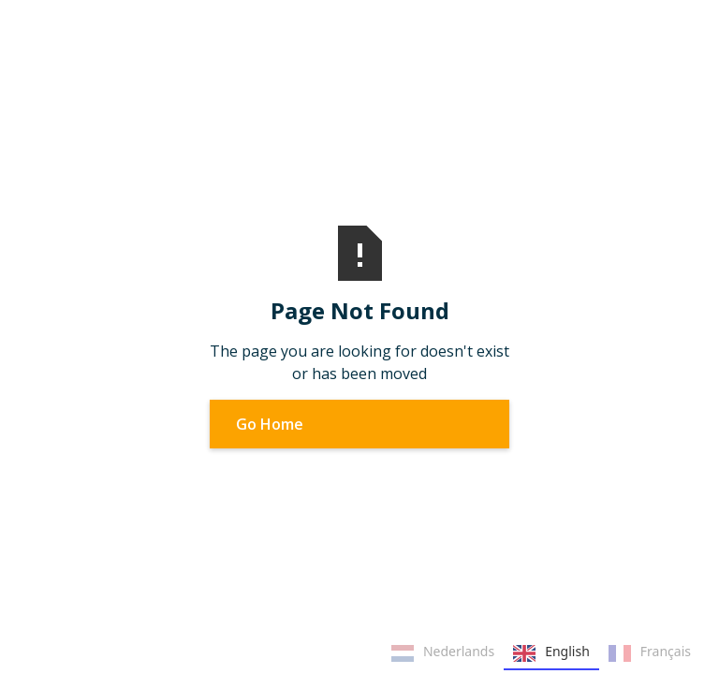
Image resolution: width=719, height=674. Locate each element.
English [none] (551, 653)
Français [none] (650, 653)
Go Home (269, 424)
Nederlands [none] (442, 653)
